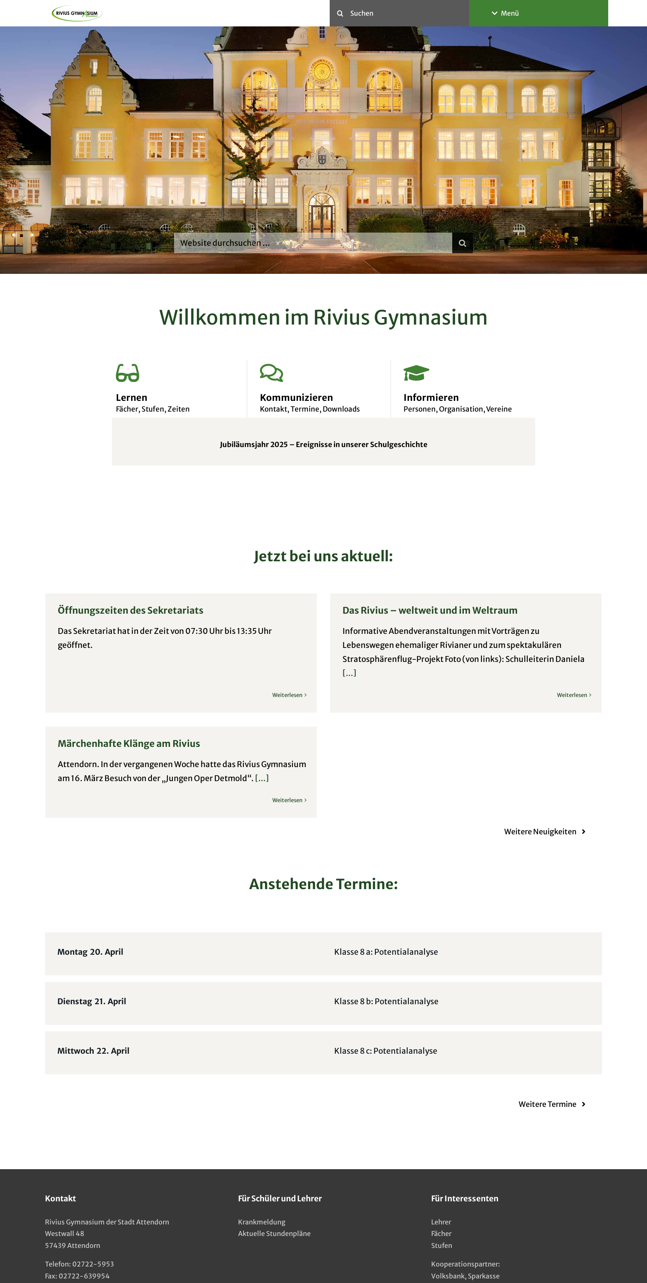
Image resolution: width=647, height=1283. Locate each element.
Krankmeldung (262, 1185)
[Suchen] (399, 13)
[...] (334, 673)
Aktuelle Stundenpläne (274, 1197)
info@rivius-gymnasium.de (90, 1251)
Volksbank (448, 1239)
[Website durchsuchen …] (313, 243)
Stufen (441, 1208)
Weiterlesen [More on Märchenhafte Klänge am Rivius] (348, 779)
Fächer (441, 1197)
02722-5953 (93, 1227)
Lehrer (441, 1185)
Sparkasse (484, 1239)
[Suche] (340, 13)
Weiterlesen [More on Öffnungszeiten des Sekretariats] (287, 667)
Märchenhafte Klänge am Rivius (189, 722)
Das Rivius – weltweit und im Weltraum (415, 610)
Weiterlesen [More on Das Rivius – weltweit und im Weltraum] (557, 695)
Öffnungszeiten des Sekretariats (130, 610)
